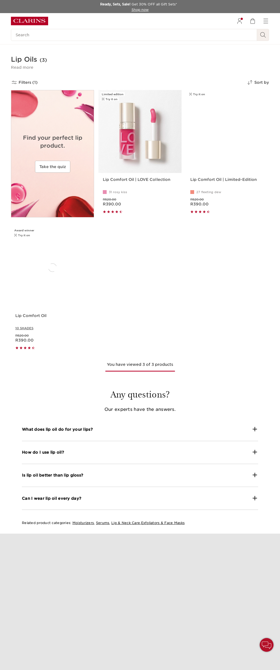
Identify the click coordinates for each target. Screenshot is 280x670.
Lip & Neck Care (125, 523)
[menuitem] (239, 21)
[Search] (134, 35)
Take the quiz (52, 166)
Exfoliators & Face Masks (163, 523)
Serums (102, 523)
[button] (22, 67)
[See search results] (263, 35)
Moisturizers (83, 523)
